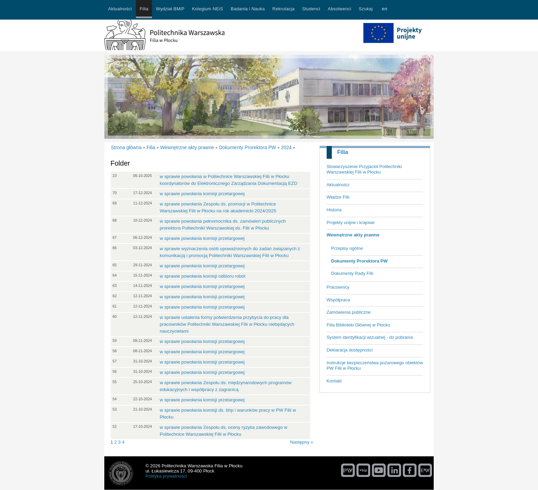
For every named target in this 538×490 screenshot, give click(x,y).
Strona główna (126, 147)
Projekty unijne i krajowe (351, 222)
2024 (286, 147)
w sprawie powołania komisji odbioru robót (203, 276)
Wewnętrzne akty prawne (353, 234)
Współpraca (338, 299)
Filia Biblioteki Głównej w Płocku (358, 324)
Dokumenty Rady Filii (352, 273)
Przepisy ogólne (347, 248)
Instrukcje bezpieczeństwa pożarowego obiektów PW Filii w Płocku (375, 365)
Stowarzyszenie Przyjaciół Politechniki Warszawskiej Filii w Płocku (364, 169)
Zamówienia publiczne (349, 312)
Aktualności (338, 184)
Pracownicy (338, 287)
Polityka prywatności (166, 476)
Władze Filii (338, 197)
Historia (334, 209)
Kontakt (334, 380)
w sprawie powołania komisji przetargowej (202, 193)
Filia (342, 152)
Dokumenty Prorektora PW (359, 261)
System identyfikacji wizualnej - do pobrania (370, 337)
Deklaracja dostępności (350, 350)
